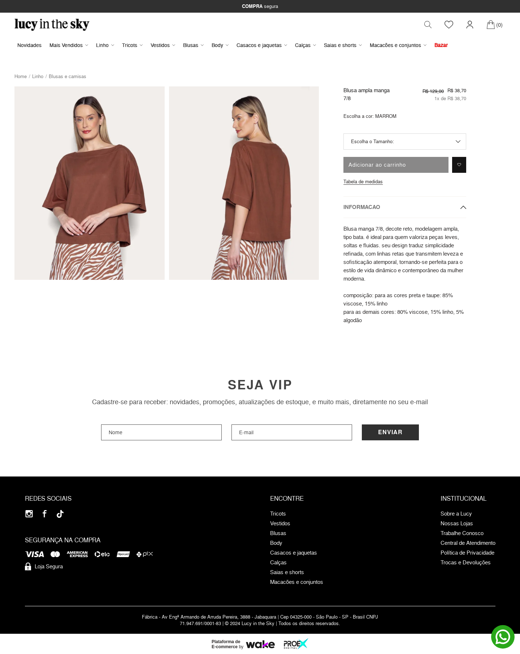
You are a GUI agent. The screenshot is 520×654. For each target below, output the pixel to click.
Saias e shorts (343, 45)
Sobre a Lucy (456, 514)
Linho (105, 45)
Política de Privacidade (467, 553)
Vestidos (163, 45)
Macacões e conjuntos (398, 45)
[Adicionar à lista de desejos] (459, 165)
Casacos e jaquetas (262, 45)
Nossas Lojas (457, 523)
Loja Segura (44, 567)
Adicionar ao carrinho (377, 165)
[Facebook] (44, 514)
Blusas (193, 45)
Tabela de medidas (363, 182)
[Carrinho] (495, 25)
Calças (305, 45)
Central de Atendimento (468, 543)
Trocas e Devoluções (466, 563)
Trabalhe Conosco (462, 533)
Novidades (29, 45)
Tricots (132, 45)
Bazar (441, 45)
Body (220, 45)
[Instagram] (29, 514)
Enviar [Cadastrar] (390, 432)
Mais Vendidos (68, 45)
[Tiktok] (60, 514)
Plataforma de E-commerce (226, 645)
